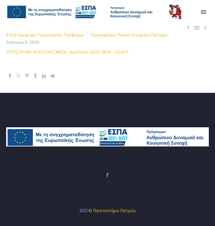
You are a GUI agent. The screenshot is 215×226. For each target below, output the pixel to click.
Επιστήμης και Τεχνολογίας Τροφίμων (45, 35)
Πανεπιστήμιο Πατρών (114, 210)
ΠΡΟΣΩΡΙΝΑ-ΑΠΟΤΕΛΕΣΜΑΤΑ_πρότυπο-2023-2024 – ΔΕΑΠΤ (67, 52)
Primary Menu (203, 12)
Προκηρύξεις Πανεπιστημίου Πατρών (128, 35)
